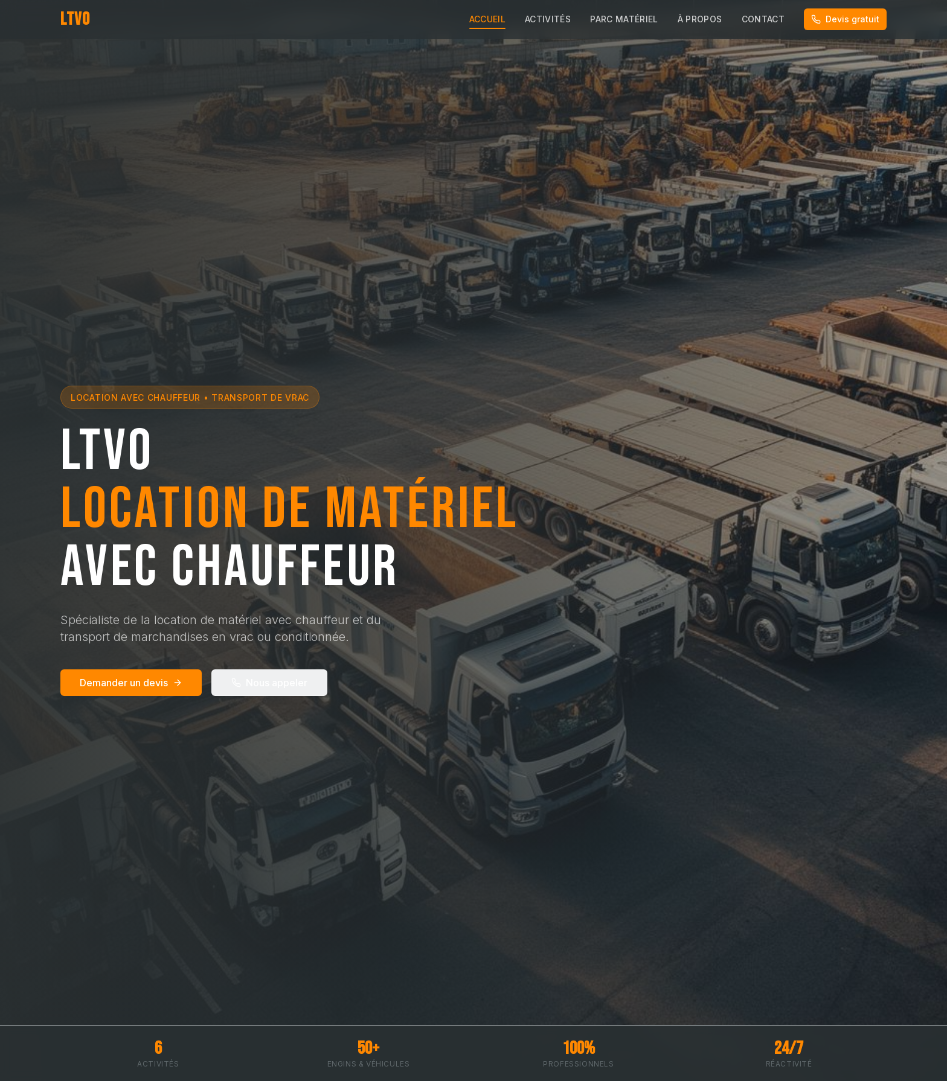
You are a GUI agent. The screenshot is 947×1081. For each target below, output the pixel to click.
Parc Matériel (624, 19)
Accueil (487, 21)
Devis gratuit (845, 19)
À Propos (700, 19)
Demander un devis (131, 683)
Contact (763, 19)
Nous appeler (269, 683)
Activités (548, 19)
